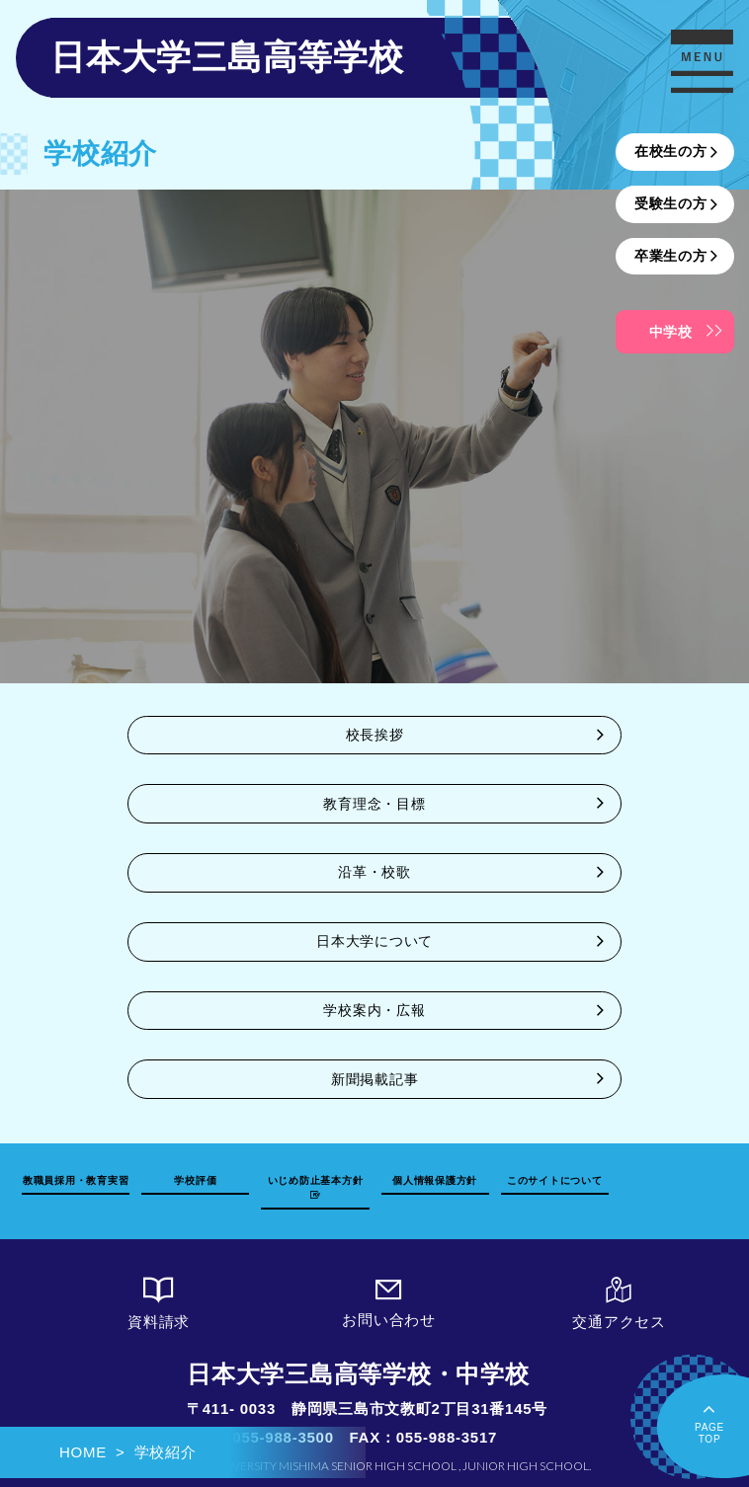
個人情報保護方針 (434, 1180)
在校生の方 (670, 151)
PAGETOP (709, 1421)
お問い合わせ (389, 1303)
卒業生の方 (670, 256)
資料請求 (158, 1304)
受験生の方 (670, 203)
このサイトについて (555, 1180)
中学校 (671, 332)
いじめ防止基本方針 (316, 1187)
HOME (83, 1452)
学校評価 (195, 1180)
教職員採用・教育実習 (76, 1180)
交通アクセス (619, 1304)
